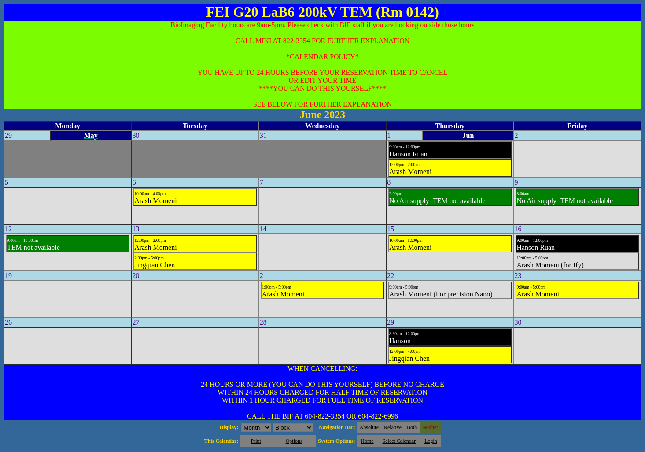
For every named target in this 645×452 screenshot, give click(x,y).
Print (256, 441)
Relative (393, 427)
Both (412, 427)
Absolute (369, 427)
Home (367, 441)
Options (294, 441)
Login (430, 441)
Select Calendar (399, 441)
